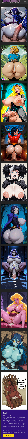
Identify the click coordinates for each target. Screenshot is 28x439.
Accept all (8, 435)
